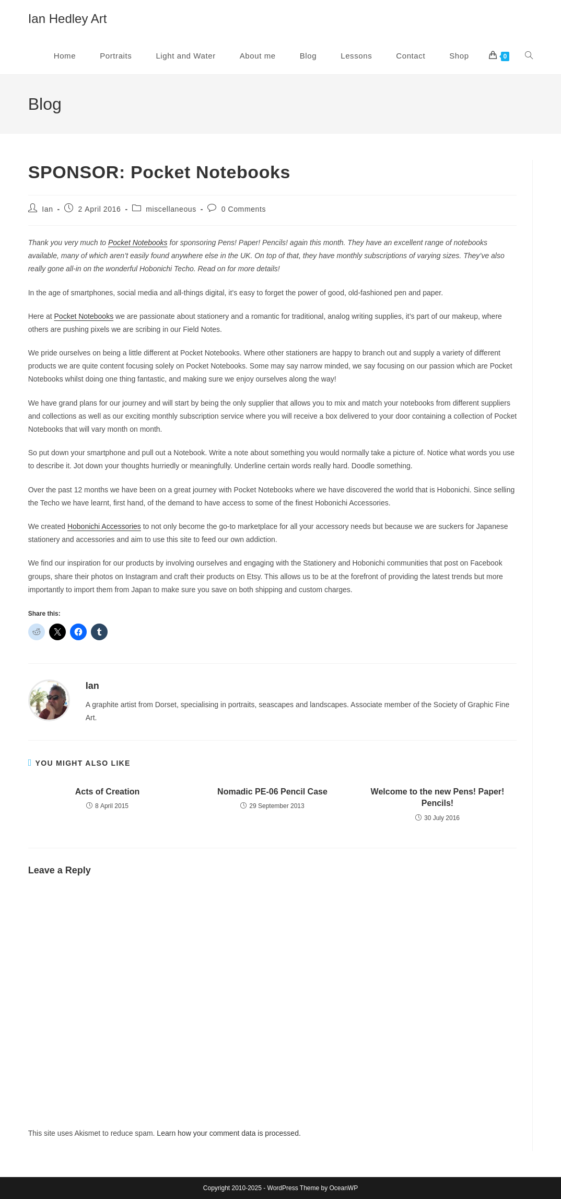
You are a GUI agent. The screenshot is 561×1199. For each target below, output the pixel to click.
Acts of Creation (107, 791)
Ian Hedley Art (67, 18)
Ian (47, 209)
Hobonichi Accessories (104, 526)
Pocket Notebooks (138, 242)
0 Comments (243, 209)
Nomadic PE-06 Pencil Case (272, 791)
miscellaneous (171, 209)
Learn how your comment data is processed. (228, 1133)
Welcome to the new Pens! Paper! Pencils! (438, 797)
